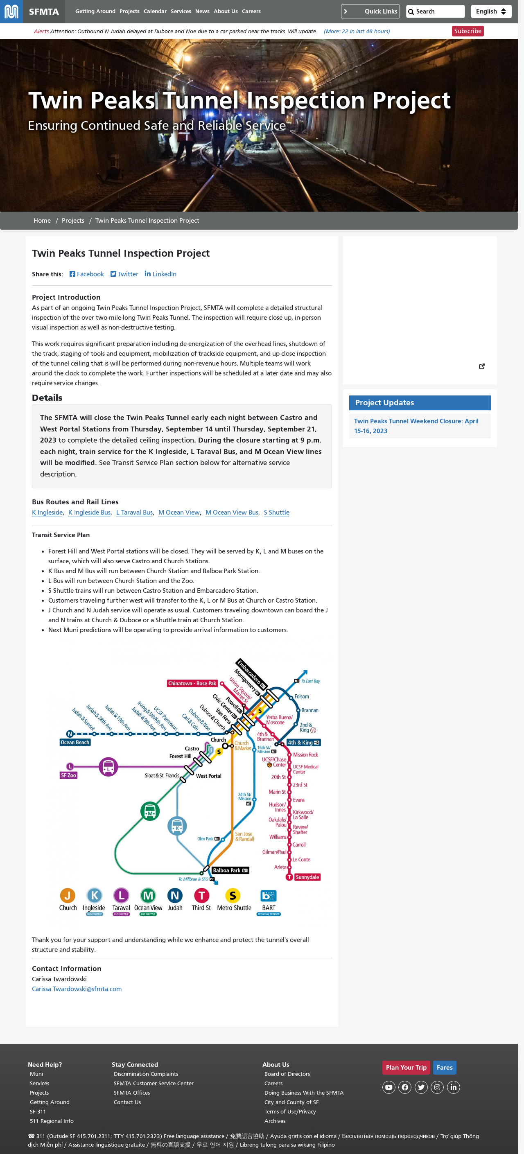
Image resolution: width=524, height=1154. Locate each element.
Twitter (128, 274)
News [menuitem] (202, 11)
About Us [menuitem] (226, 11)
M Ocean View (179, 512)
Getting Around (50, 1102)
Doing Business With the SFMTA (304, 1092)
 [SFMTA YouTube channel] (389, 1087)
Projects (73, 220)
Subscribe (467, 31)
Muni (36, 1073)
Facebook (90, 274)
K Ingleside (47, 512)
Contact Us (127, 1102)
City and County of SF (291, 1102)
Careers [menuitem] (251, 11)
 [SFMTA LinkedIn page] (453, 1087)
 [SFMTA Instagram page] (437, 1087)
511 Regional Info (52, 1121)
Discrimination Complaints (146, 1073)
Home (42, 220)
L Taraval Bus (134, 512)
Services (39, 1083)
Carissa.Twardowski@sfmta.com (77, 989)
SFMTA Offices (132, 1092)
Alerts (41, 31)
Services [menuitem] (181, 11)
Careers (273, 1083)
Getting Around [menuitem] (95, 11)
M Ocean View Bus (232, 512)
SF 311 (38, 1111)
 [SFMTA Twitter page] (421, 1087)
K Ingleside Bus (89, 512)
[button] (491, 11)
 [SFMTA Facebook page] (405, 1087)
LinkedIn (164, 274)
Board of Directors (287, 1073)
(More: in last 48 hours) (357, 31)
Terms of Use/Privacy (290, 1111)
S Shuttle (276, 512)
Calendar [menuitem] (155, 11)
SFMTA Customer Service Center (154, 1083)
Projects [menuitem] (130, 11)
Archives (274, 1121)
